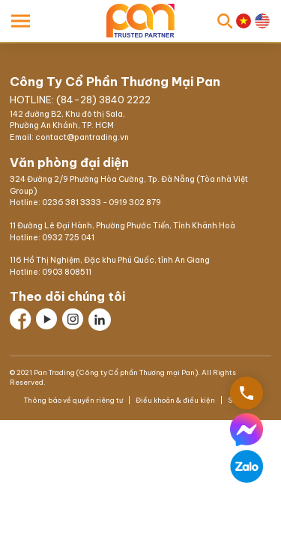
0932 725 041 (68, 238)
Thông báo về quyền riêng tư (74, 400)
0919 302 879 (135, 202)
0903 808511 (66, 272)
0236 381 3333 (71, 202)
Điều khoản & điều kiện (175, 400)
